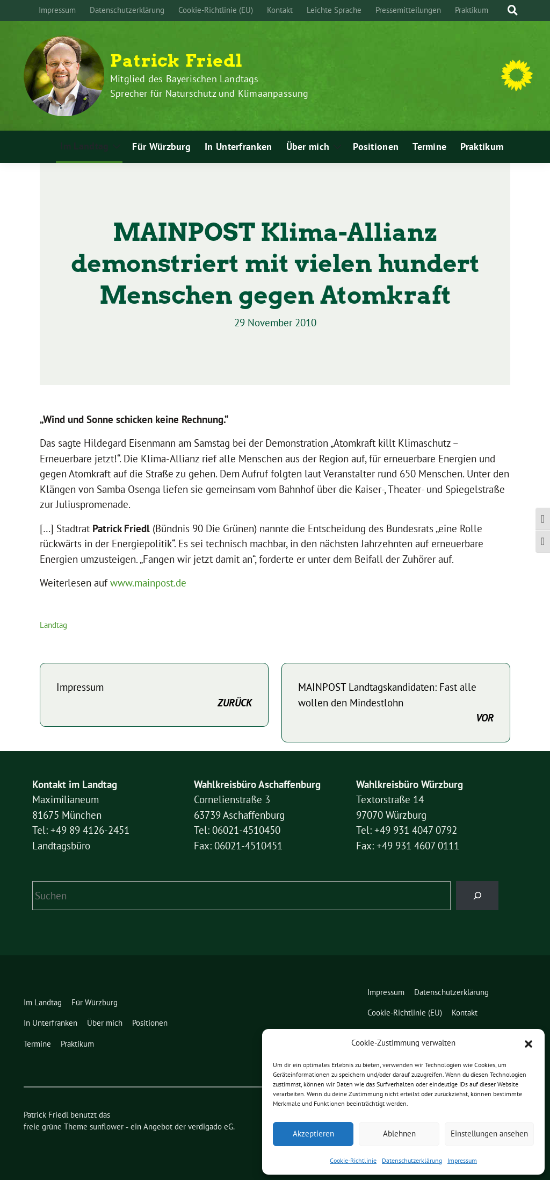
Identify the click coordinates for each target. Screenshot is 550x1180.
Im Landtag (84, 146)
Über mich (308, 146)
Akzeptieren (313, 1133)
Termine (429, 146)
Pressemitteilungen (408, 10)
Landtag (53, 625)
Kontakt (280, 10)
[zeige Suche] (513, 10)
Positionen (376, 146)
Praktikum (471, 10)
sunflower (107, 1126)
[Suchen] (477, 895)
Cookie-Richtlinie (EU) (215, 10)
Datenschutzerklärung (412, 1160)
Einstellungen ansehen (489, 1133)
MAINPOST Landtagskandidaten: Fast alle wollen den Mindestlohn (396, 703)
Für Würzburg (161, 146)
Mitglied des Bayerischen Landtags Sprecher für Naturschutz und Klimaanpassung (209, 86)
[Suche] (503, 10)
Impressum (462, 1160)
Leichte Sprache (334, 10)
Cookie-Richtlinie (353, 1160)
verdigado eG (210, 1126)
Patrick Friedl (176, 61)
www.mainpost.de (148, 582)
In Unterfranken (238, 146)
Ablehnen (399, 1133)
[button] (528, 1043)
